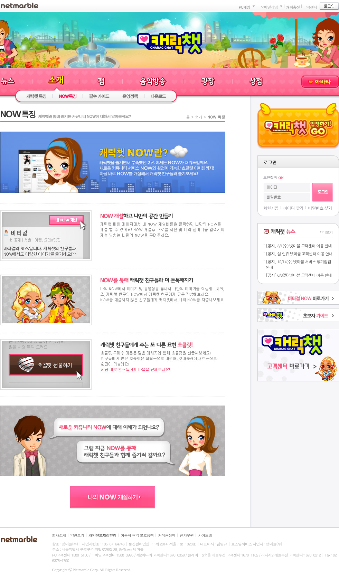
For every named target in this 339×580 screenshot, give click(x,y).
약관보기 (77, 535)
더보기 (327, 232)
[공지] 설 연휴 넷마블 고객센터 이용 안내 (299, 253)
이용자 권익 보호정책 (137, 535)
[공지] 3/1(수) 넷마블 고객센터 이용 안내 (299, 245)
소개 (199, 117)
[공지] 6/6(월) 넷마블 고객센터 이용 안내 (299, 275)
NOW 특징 (216, 117)
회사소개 (59, 535)
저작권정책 (166, 535)
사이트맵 (205, 535)
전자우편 (187, 535)
